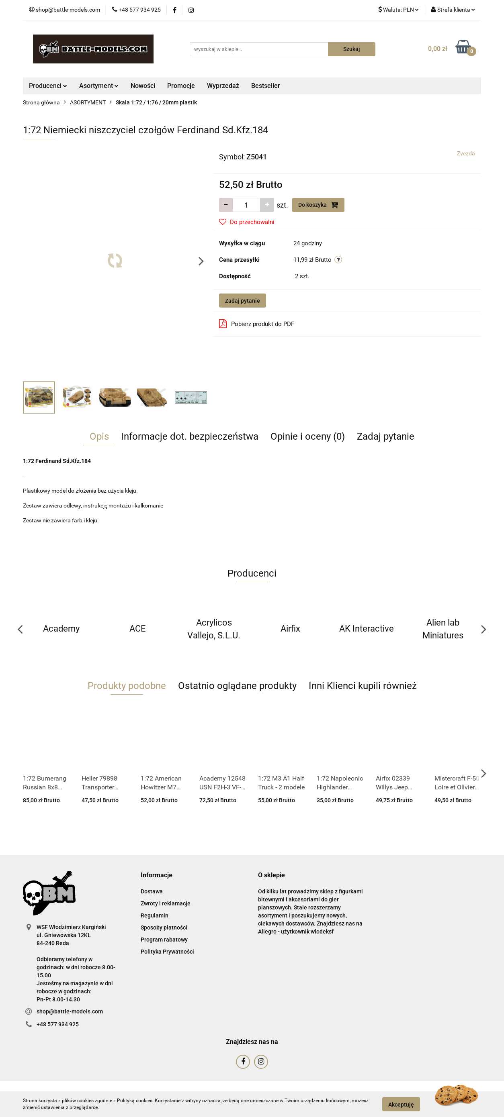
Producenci (48, 86)
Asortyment (99, 86)
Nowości (143, 86)
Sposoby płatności (164, 927)
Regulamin (154, 915)
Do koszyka (318, 205)
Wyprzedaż (223, 86)
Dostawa (152, 891)
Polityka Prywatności (167, 951)
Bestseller (265, 86)
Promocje (181, 86)
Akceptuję (401, 1104)
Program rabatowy (164, 939)
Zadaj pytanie (242, 301)
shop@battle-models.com (70, 1011)
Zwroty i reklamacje (166, 903)
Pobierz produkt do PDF (256, 323)
